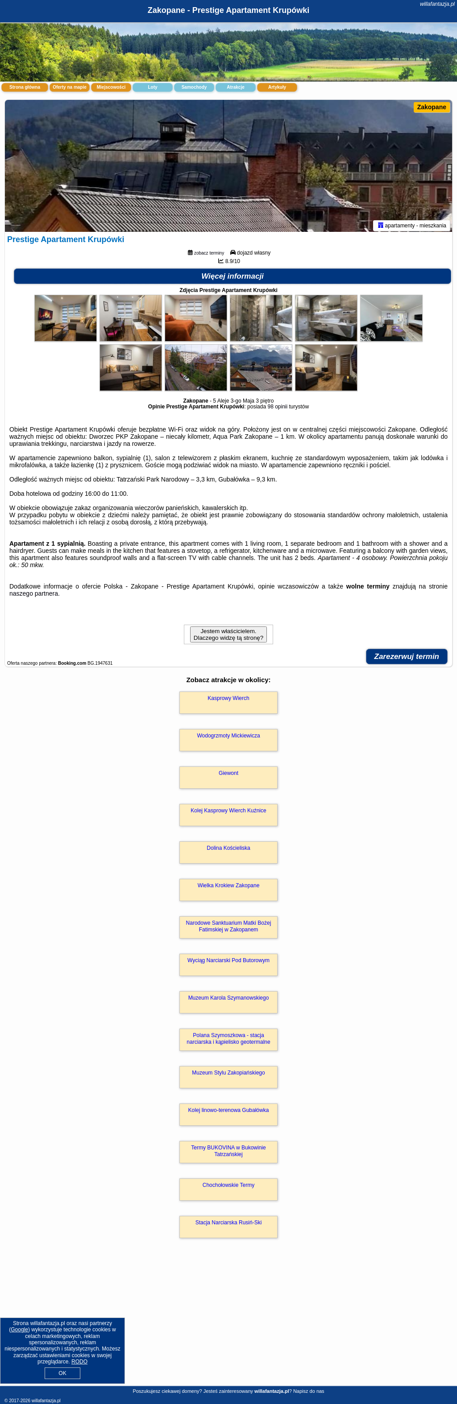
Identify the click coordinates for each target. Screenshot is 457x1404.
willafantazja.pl (437, 4)
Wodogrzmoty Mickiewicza (228, 737)
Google (19, 1329)
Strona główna (24, 87)
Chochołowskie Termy (229, 1187)
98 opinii (277, 408)
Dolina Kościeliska (228, 850)
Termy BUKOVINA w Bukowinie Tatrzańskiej (228, 1152)
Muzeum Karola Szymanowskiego (228, 999)
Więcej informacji (232, 278)
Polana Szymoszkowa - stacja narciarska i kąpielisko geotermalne (228, 1040)
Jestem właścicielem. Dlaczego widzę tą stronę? (228, 636)
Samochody (194, 87)
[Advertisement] (228, 1322)
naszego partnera (33, 595)
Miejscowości (111, 87)
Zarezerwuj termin (407, 658)
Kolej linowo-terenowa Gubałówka (228, 1112)
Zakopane (431, 107)
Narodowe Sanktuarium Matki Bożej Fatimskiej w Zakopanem (228, 928)
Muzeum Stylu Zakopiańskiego (228, 1074)
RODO (79, 1362)
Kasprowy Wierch (228, 700)
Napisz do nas (308, 1391)
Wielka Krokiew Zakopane (229, 887)
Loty (152, 87)
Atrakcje (235, 87)
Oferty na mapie (70, 87)
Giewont (228, 775)
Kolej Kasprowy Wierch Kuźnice (228, 812)
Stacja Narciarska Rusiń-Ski (228, 1224)
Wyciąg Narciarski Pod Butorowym (228, 962)
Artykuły (277, 87)
